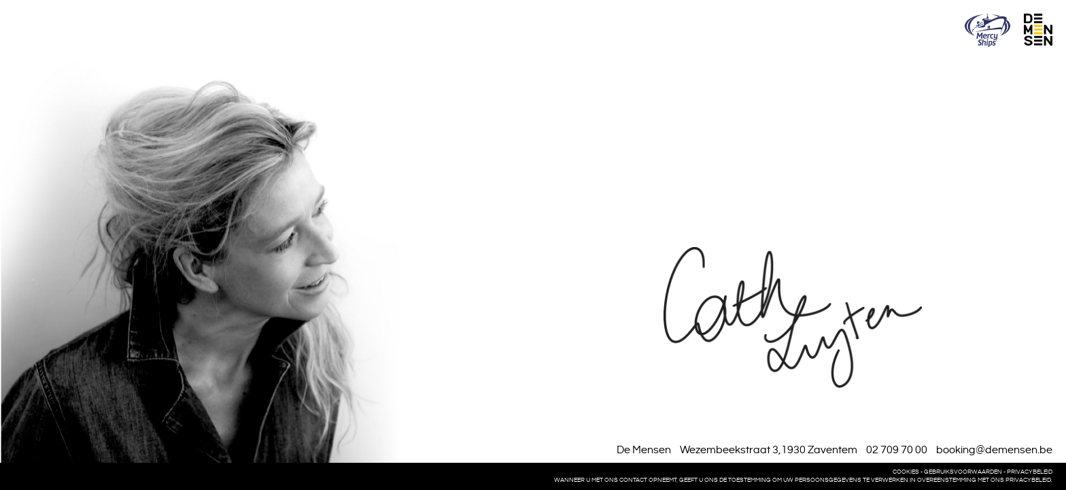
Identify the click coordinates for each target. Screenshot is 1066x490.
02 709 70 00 (896, 450)
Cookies (906, 472)
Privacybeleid (1029, 472)
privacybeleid (1028, 480)
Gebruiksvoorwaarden (963, 472)
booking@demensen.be (994, 450)
